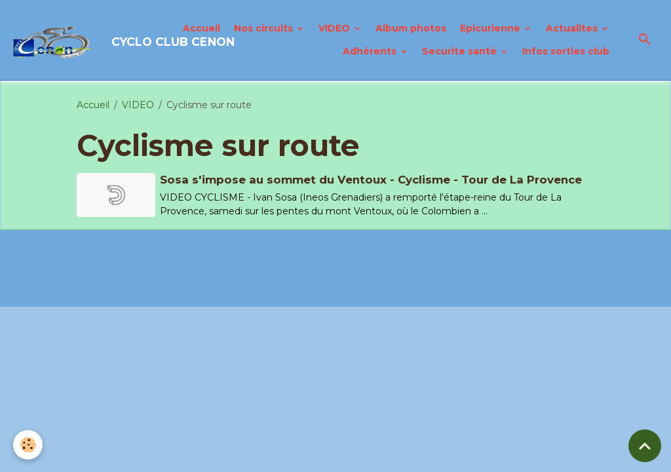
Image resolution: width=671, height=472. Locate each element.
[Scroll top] (644, 445)
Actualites (573, 28)
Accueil (201, 28)
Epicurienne (491, 28)
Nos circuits (265, 28)
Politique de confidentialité (283, 290)
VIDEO (335, 28)
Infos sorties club (565, 51)
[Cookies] (28, 445)
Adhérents (371, 51)
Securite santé (460, 51)
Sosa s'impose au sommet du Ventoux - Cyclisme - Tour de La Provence (371, 179)
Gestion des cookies (404, 290)
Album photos (410, 28)
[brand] (83, 40)
